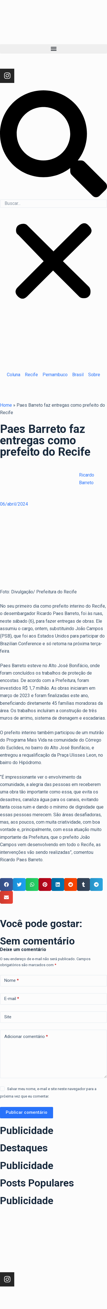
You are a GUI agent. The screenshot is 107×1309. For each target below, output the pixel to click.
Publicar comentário (26, 1112)
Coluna (13, 374)
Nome (11, 980)
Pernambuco (55, 374)
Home (6, 405)
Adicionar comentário (26, 1036)
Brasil (78, 374)
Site (7, 1016)
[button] (53, 49)
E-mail (11, 998)
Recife (31, 374)
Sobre (94, 374)
